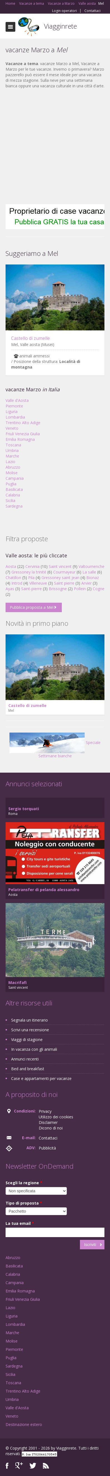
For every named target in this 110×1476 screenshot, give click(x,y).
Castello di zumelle (30, 338)
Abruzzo (13, 467)
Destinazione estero (24, 1424)
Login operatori (64, 11)
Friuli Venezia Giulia (23, 433)
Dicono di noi (51, 1128)
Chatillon (13, 577)
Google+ (19, 1465)
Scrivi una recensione (30, 1029)
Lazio (10, 461)
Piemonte (14, 406)
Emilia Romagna (20, 439)
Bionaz (92, 577)
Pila (31, 577)
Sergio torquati (23, 808)
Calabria (13, 495)
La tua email (20, 1223)
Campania (15, 478)
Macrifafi (17, 982)
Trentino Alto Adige (23, 422)
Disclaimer (48, 1122)
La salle (89, 572)
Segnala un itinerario (29, 1020)
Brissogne (58, 588)
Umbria (12, 450)
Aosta (11, 566)
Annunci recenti (25, 1059)
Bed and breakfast (27, 1068)
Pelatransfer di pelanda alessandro (43, 889)
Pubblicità (47, 1148)
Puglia (11, 483)
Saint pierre (64, 583)
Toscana (13, 445)
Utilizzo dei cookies (56, 1116)
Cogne (98, 588)
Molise (12, 472)
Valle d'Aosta (17, 400)
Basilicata (14, 489)
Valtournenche (91, 566)
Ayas (10, 588)
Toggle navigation (10, 27)
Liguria (12, 411)
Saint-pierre (31, 588)
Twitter (33, 1465)
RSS (46, 1465)
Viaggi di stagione (27, 1039)
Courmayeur (64, 572)
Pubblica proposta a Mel (31, 607)
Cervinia (32, 566)
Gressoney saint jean (60, 577)
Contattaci (92, 11)
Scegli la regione (24, 1182)
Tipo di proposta (24, 1203)
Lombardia (15, 417)
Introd (16, 583)
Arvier (86, 583)
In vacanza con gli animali (34, 1049)
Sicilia (10, 500)
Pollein (80, 588)
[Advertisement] (52, 146)
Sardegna (14, 506)
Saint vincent (60, 566)
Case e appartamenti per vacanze (41, 1078)
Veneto (12, 428)
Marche (12, 456)
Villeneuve (38, 583)
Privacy (45, 1111)
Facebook (7, 1465)
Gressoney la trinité (28, 572)
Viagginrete (60, 26)
